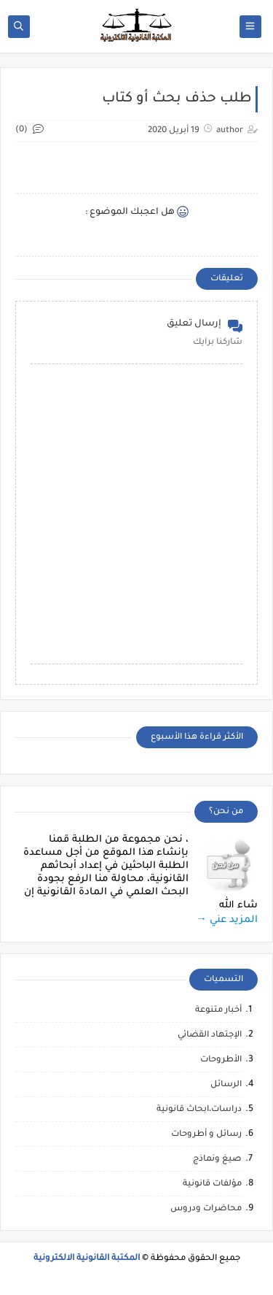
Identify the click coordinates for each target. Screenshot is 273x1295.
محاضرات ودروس (206, 1209)
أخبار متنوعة (218, 1010)
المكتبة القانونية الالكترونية (86, 1259)
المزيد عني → (227, 920)
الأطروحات (221, 1060)
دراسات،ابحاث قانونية (199, 1110)
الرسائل (226, 1085)
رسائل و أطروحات (206, 1135)
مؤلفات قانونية (212, 1184)
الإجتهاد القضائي (210, 1035)
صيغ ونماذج (217, 1159)
